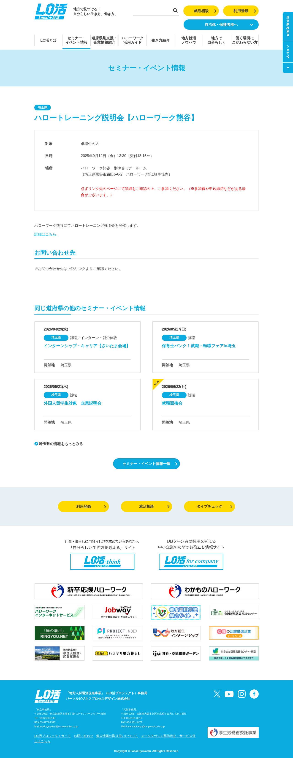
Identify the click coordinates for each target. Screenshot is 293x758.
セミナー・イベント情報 (76, 40)
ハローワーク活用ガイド (133, 40)
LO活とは (48, 40)
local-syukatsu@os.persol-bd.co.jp (59, 726)
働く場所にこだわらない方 (245, 40)
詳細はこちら (45, 234)
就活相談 (205, 11)
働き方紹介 (160, 40)
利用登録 (244, 11)
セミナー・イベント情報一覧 (150, 464)
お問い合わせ (83, 736)
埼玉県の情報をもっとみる (58, 444)
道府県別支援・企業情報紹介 (104, 40)
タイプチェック (215, 506)
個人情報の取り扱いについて (117, 736)
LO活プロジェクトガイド (52, 736)
